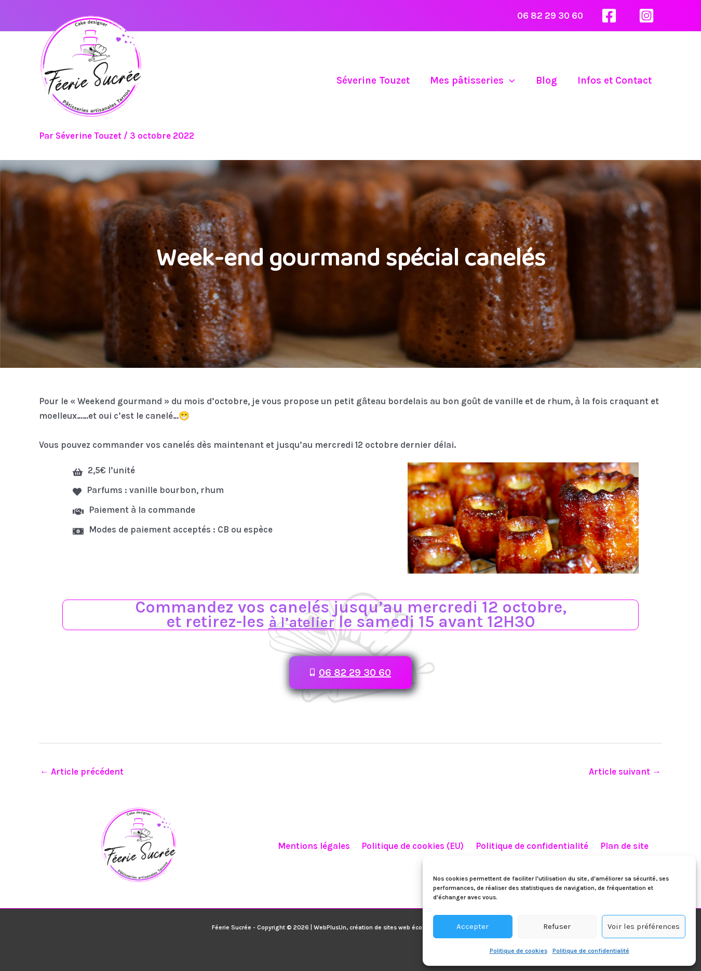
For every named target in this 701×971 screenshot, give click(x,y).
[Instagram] (646, 15)
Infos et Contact (615, 80)
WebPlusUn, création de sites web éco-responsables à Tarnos (401, 927)
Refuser (557, 926)
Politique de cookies (518, 950)
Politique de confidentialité (590, 950)
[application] (511, 80)
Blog (547, 80)
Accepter (472, 926)
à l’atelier (301, 621)
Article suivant (625, 771)
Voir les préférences (644, 926)
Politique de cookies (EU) (414, 846)
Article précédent (82, 771)
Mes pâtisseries (475, 80)
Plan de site (620, 846)
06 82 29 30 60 (550, 15)
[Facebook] (609, 15)
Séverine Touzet (376, 80)
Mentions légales (318, 846)
